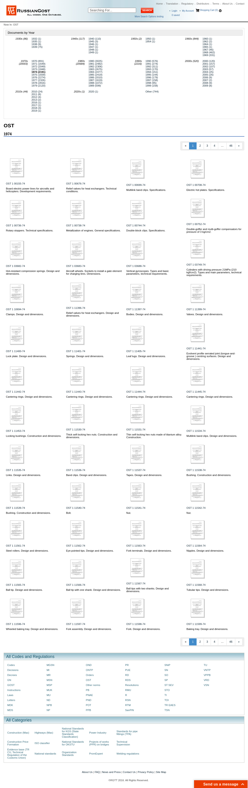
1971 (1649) (38, 63)
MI (48, 670)
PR (127, 665)
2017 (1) (36, 105)
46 (230, 145)
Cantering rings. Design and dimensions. (29, 396)
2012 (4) (36, 97)
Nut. (128, 513)
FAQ (97, 772)
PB (87, 690)
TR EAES (170, 705)
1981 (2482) (95, 63)
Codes (11, 665)
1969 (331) (208, 55)
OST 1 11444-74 (135, 391)
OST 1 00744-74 (135, 225)
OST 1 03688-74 (135, 266)
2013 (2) (36, 99)
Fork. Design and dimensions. (143, 629)
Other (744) (152, 91)
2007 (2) (207, 80)
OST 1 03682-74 (15, 266)
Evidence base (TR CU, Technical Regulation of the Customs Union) (18, 753)
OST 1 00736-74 (15, 225)
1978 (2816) (38, 83)
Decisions (12, 670)
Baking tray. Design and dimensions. (207, 629)
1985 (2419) (95, 74)
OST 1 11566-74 (75, 584)
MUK (49, 690)
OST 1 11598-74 (135, 624)
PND (88, 700)
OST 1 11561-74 (15, 545)
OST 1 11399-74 (196, 309)
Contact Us (129, 772)
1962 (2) (207, 41)
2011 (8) (36, 94)
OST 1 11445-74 (196, 391)
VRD (206, 680)
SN (166, 670)
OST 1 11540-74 (75, 508)
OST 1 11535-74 (15, 470)
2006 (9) (207, 77)
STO (167, 690)
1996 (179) (151, 77)
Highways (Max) (44, 732)
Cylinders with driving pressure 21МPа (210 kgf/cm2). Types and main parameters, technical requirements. (214, 272)
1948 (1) (93, 49)
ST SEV (169, 685)
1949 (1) (93, 52)
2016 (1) (36, 102)
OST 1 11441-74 (196, 348)
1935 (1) (36, 41)
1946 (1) (93, 44)
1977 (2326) (38, 80)
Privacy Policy (146, 772)
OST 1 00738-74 (75, 225)
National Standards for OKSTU (73, 743)
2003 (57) (208, 69)
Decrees (12, 675)
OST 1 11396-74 (75, 308)
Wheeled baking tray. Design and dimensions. (32, 629)
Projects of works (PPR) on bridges (99, 743)
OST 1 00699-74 (135, 185)
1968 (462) (208, 52)
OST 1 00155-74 (15, 183)
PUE (127, 670)
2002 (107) (208, 66)
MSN (49, 680)
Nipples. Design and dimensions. (205, 550)
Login (174, 11)
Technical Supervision (123, 743)
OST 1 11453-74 (15, 431)
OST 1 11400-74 (15, 351)
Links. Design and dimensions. (23, 475)
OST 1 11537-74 (135, 470)
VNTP (207, 670)
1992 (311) (151, 66)
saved (176, 15)
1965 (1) (207, 47)
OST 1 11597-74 (75, 624)
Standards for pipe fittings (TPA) (127, 732)
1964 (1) (207, 44)
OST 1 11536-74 (75, 470)
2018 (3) (36, 108)
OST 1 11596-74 (15, 624)
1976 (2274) (38, 77)
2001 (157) (208, 63)
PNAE (89, 695)
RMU (128, 690)
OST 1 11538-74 (196, 470)
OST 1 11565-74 (15, 584)
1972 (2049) (38, 66)
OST (88, 680)
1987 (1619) (95, 80)
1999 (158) (151, 85)
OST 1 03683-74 (75, 266)
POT (88, 705)
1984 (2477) (95, 72)
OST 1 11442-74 (15, 391)
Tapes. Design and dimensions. (144, 475)
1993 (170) (151, 69)
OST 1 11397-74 (135, 309)
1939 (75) (37, 47)
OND (88, 665)
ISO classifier (42, 743)
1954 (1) (150, 41)
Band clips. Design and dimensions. (86, 475)
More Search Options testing (149, 16)
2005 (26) (208, 74)
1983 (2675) (95, 69)
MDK (10, 705)
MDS (10, 710)
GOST (11, 685)
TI (165, 695)
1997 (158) (151, 80)
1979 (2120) (38, 85)
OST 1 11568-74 (196, 584)
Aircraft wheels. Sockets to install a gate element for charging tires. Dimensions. (94, 272)
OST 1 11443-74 (75, 391)
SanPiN (129, 710)
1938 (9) (36, 44)
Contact (240, 3)
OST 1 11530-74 (75, 429)
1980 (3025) (95, 61)
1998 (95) (151, 83)
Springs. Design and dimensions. (85, 356)
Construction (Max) (18, 732)
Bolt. (68, 513)
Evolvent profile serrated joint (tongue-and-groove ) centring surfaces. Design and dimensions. (211, 356)
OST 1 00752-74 (196, 224)
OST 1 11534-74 (196, 431)
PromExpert (96, 753)
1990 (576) (151, 61)
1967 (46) (208, 49)
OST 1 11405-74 (135, 351)
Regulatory (187, 3)
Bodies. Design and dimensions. (144, 314)
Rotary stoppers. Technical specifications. (29, 230)
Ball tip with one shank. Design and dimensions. (93, 589)
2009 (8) (207, 85)
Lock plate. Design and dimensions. (26, 356)
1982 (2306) (95, 66)
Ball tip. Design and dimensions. (24, 589)
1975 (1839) (38, 74)
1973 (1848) (38, 69)
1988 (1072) (95, 83)
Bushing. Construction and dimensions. (209, 475)
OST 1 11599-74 (196, 624)
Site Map (161, 772)
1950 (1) (150, 38)
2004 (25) (208, 72)
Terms (215, 3)
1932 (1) (36, 38)
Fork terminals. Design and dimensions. (149, 550)
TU (205, 665)
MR (49, 675)
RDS (128, 680)
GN (9, 680)
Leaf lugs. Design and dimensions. (146, 356)
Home (159, 3)
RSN (128, 700)
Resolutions (132, 685)
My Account (188, 11)
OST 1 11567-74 (135, 583)
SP (166, 680)
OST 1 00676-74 (75, 183)
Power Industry (97, 732)
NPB (49, 705)
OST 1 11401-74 (75, 351)
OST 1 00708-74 (196, 185)
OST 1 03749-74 (196, 264)
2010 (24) (37, 91)
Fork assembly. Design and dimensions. (89, 629)
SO (166, 675)
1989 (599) (95, 85)
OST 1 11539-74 (15, 508)
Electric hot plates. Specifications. (206, 190)
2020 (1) (93, 91)
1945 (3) (93, 41)
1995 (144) (151, 74)
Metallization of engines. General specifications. (93, 230)
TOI (166, 700)
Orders (90, 675)
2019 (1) (36, 110)
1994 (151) (151, 72)
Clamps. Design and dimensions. (25, 314)
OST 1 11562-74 (75, 545)
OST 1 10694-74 (15, 309)
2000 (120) (208, 61)
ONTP (89, 670)
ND (48, 700)
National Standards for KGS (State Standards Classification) (73, 732)
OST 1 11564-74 (196, 545)
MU (49, 695)
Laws (10, 695)
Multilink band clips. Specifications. (146, 190)
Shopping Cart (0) (209, 10)
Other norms (93, 685)
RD (127, 675)
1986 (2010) (95, 77)
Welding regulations (127, 753)
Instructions (13, 690)
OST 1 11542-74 (196, 508)
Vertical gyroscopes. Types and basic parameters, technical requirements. (147, 272)
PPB (88, 710)
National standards (45, 753)
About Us (227, 3)
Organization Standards (69, 753)
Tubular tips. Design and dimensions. (208, 589)
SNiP (167, 665)
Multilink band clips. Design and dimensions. (212, 436)
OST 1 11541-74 (135, 508)
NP (48, 710)
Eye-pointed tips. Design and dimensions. (90, 550)
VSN (206, 685)
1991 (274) (151, 63)
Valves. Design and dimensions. (205, 314)
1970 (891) (37, 61)
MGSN (50, 665)
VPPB (207, 675)
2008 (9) (207, 83)
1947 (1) (93, 47)
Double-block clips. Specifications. (145, 230)
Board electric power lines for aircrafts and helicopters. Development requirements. (30, 190)
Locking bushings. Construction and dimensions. (33, 436)
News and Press (111, 772)
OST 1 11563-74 (135, 545)
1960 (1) (207, 38)
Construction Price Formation (17, 743)
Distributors (203, 3)
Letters (11, 700)
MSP (49, 685)
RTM (128, 705)
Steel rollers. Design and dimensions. (27, 550)
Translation (172, 3)
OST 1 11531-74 (135, 429)
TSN (167, 710)
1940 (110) (95, 38)
